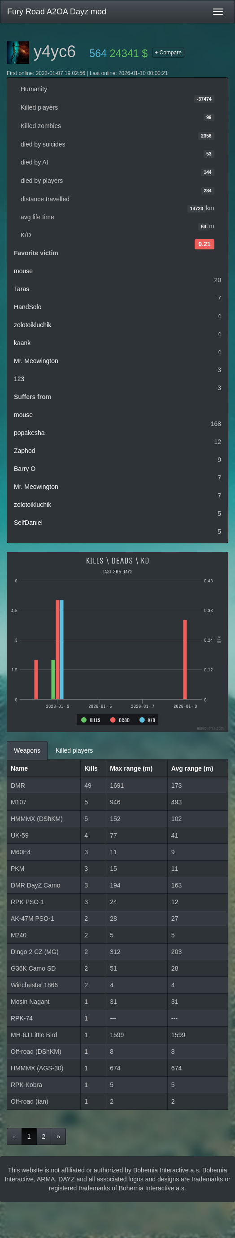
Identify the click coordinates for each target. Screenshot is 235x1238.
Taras (21, 289)
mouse (23, 271)
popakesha (29, 432)
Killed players (74, 750)
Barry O (24, 468)
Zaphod (24, 450)
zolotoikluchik (32, 324)
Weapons (27, 750)
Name (19, 768)
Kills (91, 768)
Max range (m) (131, 768)
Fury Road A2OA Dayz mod (56, 11)
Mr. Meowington (36, 360)
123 (19, 378)
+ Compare (168, 52)
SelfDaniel (28, 522)
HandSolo (28, 307)
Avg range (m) (192, 768)
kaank (22, 342)
